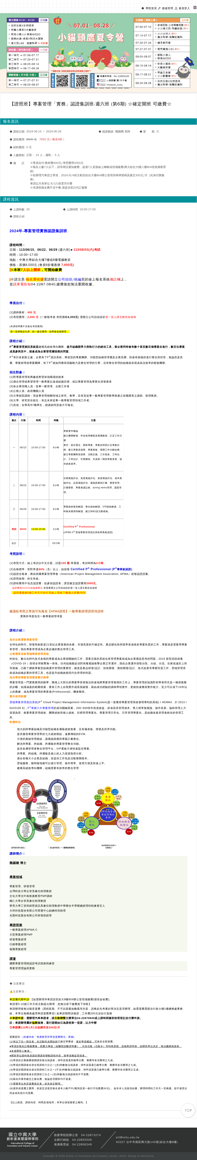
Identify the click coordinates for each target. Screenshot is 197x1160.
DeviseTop (147, 1156)
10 (126, 88)
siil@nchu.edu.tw (127, 1137)
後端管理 (167, 8)
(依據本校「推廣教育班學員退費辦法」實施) (49, 1036)
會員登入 (184, 8)
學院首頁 (151, 8)
